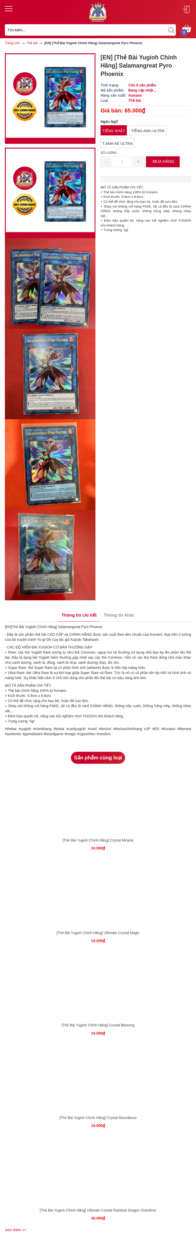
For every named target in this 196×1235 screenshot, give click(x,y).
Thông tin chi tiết (79, 615)
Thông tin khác (119, 615)
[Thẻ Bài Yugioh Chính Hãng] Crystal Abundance (98, 1118)
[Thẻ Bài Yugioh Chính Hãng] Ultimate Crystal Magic (97, 933)
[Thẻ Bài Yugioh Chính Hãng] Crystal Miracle (98, 840)
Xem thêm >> (15, 1230)
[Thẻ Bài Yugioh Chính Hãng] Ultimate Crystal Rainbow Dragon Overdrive (98, 1210)
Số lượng (109, 153)
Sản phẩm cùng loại (98, 757)
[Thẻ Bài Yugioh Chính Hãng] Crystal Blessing (98, 1025)
